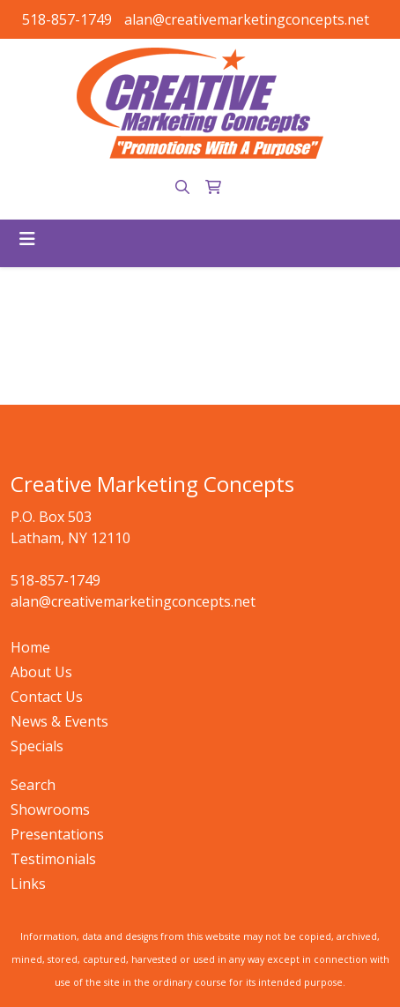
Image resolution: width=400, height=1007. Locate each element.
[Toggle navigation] (27, 239)
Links (28, 883)
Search (33, 784)
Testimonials (53, 859)
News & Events (59, 721)
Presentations (57, 834)
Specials (37, 746)
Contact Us (47, 696)
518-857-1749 (67, 19)
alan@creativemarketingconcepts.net (246, 19)
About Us (41, 672)
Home (30, 647)
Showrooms (50, 809)
